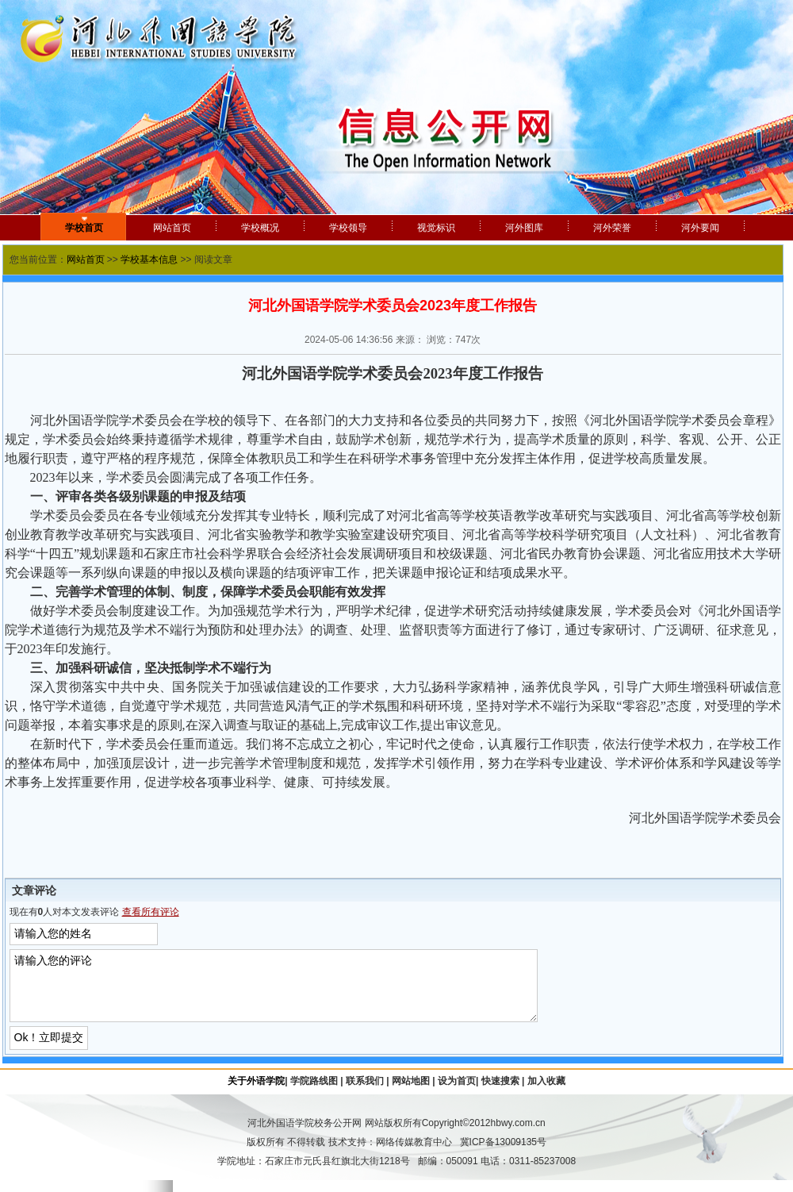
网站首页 (86, 259)
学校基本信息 (149, 259)
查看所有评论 (150, 911)
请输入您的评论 (292, 991)
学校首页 (84, 227)
